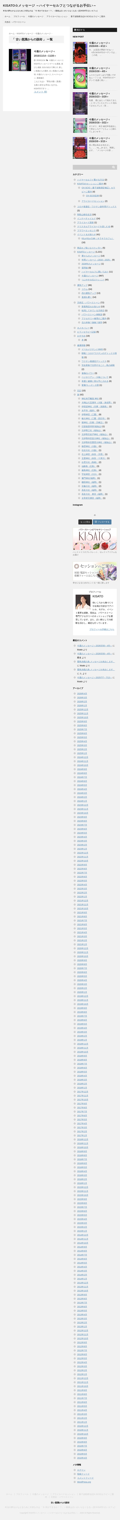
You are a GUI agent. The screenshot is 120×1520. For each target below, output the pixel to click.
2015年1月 (82, 1231)
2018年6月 (82, 1068)
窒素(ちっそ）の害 (90, 385)
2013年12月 (82, 1283)
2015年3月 (82, 1223)
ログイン (81, 1470)
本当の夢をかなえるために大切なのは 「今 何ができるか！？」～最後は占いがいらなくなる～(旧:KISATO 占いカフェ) (60, 1507)
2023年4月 (82, 837)
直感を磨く (87, 297)
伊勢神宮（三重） (90, 414)
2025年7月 (82, 729)
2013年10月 (82, 1291)
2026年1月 (82, 705)
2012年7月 (82, 1350)
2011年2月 (82, 1418)
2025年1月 (82, 753)
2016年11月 (82, 1143)
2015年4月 (82, 1219)
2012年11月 (82, 1334)
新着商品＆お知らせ (91, 306)
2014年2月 (82, 1275)
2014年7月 (82, 1255)
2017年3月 (82, 1127)
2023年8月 (82, 821)
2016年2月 (82, 1179)
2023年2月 (82, 845)
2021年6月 (82, 924)
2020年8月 (82, 964)
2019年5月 (82, 1024)
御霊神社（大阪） (90, 446)
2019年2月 (82, 1036)
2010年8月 (82, 1442)
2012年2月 (82, 1370)
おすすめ (81, 336)
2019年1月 (82, 1040)
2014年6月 (82, 1259)
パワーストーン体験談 (92, 314)
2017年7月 (82, 1111)
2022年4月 (82, 884)
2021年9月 (82, 912)
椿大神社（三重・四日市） (94, 418)
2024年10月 (82, 765)
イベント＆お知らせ (86, 234)
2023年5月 (82, 833)
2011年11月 (82, 1382)
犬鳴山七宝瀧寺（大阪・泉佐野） (97, 402)
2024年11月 (82, 761)
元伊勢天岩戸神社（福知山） (95, 434)
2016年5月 (82, 1167)
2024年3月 (82, 793)
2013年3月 (82, 1318)
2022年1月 (82, 896)
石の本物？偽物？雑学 (92, 322)
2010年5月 (82, 1454)
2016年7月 (82, 1159)
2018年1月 (82, 1088)
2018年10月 (82, 1052)
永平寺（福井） (89, 410)
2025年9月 (82, 721)
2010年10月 (82, 1434)
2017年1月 (82, 1135)
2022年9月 (82, 865)
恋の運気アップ (89, 293)
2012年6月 (82, 1354)
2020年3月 (82, 984)
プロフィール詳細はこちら (101, 629)
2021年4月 (82, 932)
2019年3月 (82, 1032)
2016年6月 (82, 1163)
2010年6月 (82, 1450)
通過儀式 (40, 78)
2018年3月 (82, 1080)
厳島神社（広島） (90, 470)
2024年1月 (82, 801)
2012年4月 (82, 1362)
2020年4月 (82, 980)
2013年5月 (82, 1310)
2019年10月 (82, 1004)
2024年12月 (82, 757)
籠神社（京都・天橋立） (93, 422)
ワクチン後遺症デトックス (94, 361)
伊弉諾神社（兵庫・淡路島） (95, 406)
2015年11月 (82, 1191)
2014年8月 (82, 1251)
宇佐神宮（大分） (90, 474)
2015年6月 (82, 1211)
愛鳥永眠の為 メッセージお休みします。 (96, 661)
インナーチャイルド (86, 218)
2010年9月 (82, 1438)
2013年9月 (82, 1295)
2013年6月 (82, 1306)
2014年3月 (82, 1271)
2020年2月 (82, 988)
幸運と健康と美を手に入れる (95, 381)
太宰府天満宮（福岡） (92, 498)
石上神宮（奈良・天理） (93, 454)
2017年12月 (82, 1091)
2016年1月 (82, 1183)
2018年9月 (82, 1056)
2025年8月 (82, 725)
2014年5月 (82, 1263)
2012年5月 (82, 1358)
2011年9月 (82, 1390)
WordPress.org (84, 1482)
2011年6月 (82, 1402)
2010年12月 (82, 1426)
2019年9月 (82, 1008)
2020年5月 (82, 976)
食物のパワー (88, 373)
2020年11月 (82, 952)
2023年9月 (82, 817)
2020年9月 (82, 960)
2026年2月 (82, 701)
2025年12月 (82, 709)
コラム (85, 289)
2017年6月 (82, 1115)
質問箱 (85, 268)
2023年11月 (82, 809)
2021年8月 (82, 916)
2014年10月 (82, 1243)
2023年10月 (82, 813)
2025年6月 (82, 733)
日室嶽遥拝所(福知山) (92, 426)
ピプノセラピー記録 (86, 332)
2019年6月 (82, 1020)
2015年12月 (82, 1187)
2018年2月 (82, 1084)
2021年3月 (82, 936)
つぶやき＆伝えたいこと (93, 280)
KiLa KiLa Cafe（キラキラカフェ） (98, 238)
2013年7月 (82, 1302)
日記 (79, 390)
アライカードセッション (57, 16)
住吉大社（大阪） (90, 450)
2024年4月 (82, 789)
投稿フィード (83, 1474)
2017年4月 (82, 1123)
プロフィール (19, 16)
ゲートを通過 (55, 64)
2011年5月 (82, 1406)
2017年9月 (82, 1103)
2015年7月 (82, 1207)
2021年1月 (82, 944)
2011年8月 (82, 1394)
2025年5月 (82, 737)
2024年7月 (82, 777)
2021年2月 (82, 940)
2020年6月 (82, 972)
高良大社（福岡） (90, 490)
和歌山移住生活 (84, 214)
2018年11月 (82, 1048)
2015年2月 (82, 1227)
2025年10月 (82, 717)
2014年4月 (82, 1267)
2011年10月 (82, 1386)
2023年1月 (82, 849)
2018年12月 (82, 1044)
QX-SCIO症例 (92, 195)
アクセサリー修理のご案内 (94, 318)
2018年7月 (82, 1064)
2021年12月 (82, 900)
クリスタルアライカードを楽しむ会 (93, 226)
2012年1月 (82, 1374)
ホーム (7, 16)
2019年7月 (82, 1016)
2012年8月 (82, 1346)
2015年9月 (82, 1199)
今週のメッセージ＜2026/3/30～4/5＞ (94, 645)
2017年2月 (82, 1131)
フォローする (102, 522)
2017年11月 (82, 1095)
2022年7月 (82, 873)
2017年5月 (82, 1119)
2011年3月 (82, 1414)
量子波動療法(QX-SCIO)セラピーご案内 (88, 16)
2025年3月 (82, 745)
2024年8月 (82, 773)
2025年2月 (82, 749)
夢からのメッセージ (91, 256)
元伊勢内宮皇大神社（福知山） (96, 438)
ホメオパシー (83, 328)
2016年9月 (82, 1151)
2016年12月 (82, 1139)
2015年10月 (82, 1195)
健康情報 (81, 345)
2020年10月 (82, 956)
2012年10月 (82, 1338)
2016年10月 (82, 1147)
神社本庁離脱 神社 (90, 398)
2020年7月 (82, 968)
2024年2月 (82, 797)
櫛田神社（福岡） (90, 482)
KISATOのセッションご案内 (90, 184)
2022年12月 (82, 853)
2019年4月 (82, 1028)
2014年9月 (82, 1247)
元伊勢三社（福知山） (92, 430)
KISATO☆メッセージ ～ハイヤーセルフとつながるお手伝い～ (49, 5)
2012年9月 (82, 1342)
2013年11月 (82, 1287)
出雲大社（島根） (90, 462)
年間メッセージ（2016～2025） (96, 260)
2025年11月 (82, 713)
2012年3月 (82, 1366)
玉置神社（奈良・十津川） (94, 458)
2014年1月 (82, 1279)
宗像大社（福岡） (90, 486)
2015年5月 (82, 1215)
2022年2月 (82, 892)
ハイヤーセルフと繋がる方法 (90, 180)
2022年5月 (82, 881)
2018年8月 (82, 1060)
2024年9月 (82, 769)
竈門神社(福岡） (89, 478)
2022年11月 (82, 857)
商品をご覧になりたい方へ (89, 248)
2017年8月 (82, 1107)
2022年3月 (82, 888)
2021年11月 (82, 904)
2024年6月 (82, 781)
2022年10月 (82, 861)
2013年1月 (82, 1326)
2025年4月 (82, 741)
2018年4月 (82, 1076)
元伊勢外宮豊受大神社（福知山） (97, 442)
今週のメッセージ (35, 16)
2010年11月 (82, 1430)
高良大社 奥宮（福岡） (93, 494)
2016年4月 (82, 1171)
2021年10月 (82, 908)
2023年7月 (82, 825)
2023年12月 (82, 805)
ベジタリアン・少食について (95, 377)
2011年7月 (82, 1398)
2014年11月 (82, 1239)
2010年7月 (82, 1446)
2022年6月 (82, 877)
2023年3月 (82, 841)
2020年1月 (82, 992)
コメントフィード (85, 1478)
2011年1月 (82, 1422)
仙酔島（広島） (89, 466)
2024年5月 (82, 785)
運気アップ (82, 285)
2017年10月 (82, 1099)
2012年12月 (82, 1330)
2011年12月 (82, 1378)
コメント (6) (40, 92)
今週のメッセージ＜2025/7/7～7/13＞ (94, 677)
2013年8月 (82, 1299)
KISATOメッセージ (41, 64)
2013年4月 (82, 1314)
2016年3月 (82, 1175)
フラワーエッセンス (86, 230)
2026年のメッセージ (91, 264)
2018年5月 (82, 1072)
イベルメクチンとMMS (92, 349)
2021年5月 (82, 928)
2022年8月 (82, 869)
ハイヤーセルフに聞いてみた (95, 272)
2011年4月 (82, 1410)
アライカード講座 (85, 222)
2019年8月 (82, 1012)
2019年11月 (82, 1000)
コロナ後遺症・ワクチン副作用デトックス (96, 206)
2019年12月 (82, 996)
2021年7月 (82, 920)
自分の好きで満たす (50, 67)
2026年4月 (82, 693)
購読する (79, 30)
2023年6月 (82, 829)
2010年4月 (82, 1458)
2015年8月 (82, 1203)
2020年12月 (82, 948)
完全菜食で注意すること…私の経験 (98, 365)
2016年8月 (82, 1155)
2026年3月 (82, 697)
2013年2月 (82, 1322)
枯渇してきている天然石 (93, 310)
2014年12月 (82, 1235)
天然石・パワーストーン (15, 22)
